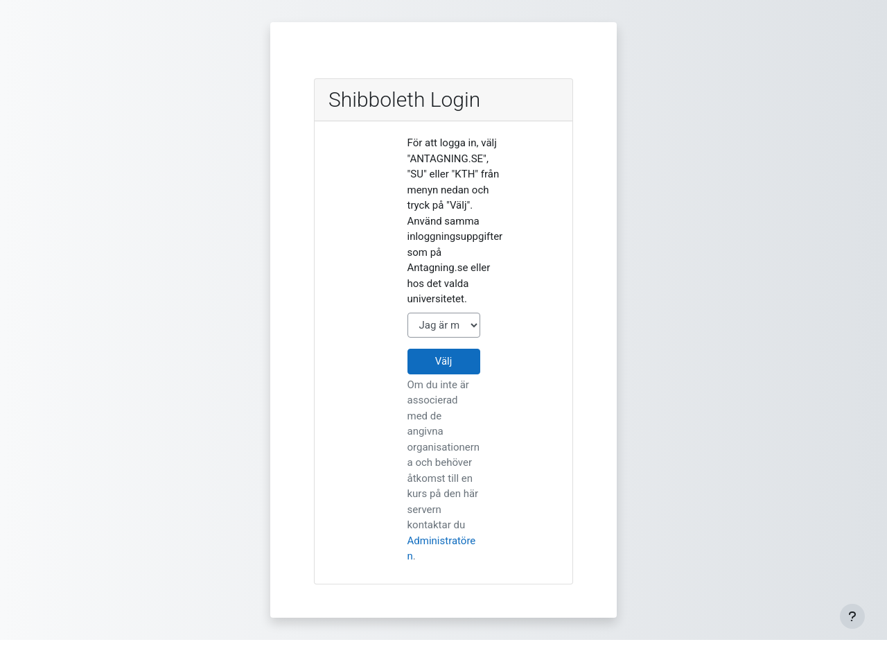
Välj (444, 361)
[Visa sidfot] (852, 616)
